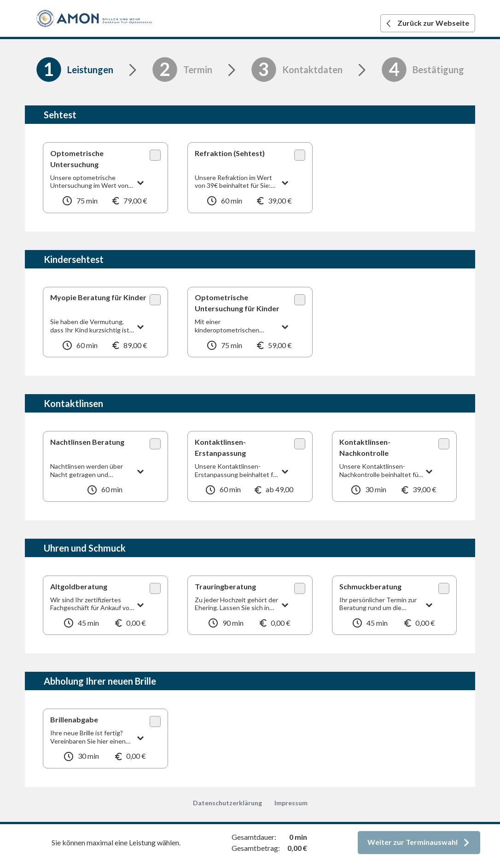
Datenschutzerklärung (227, 803)
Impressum (291, 803)
